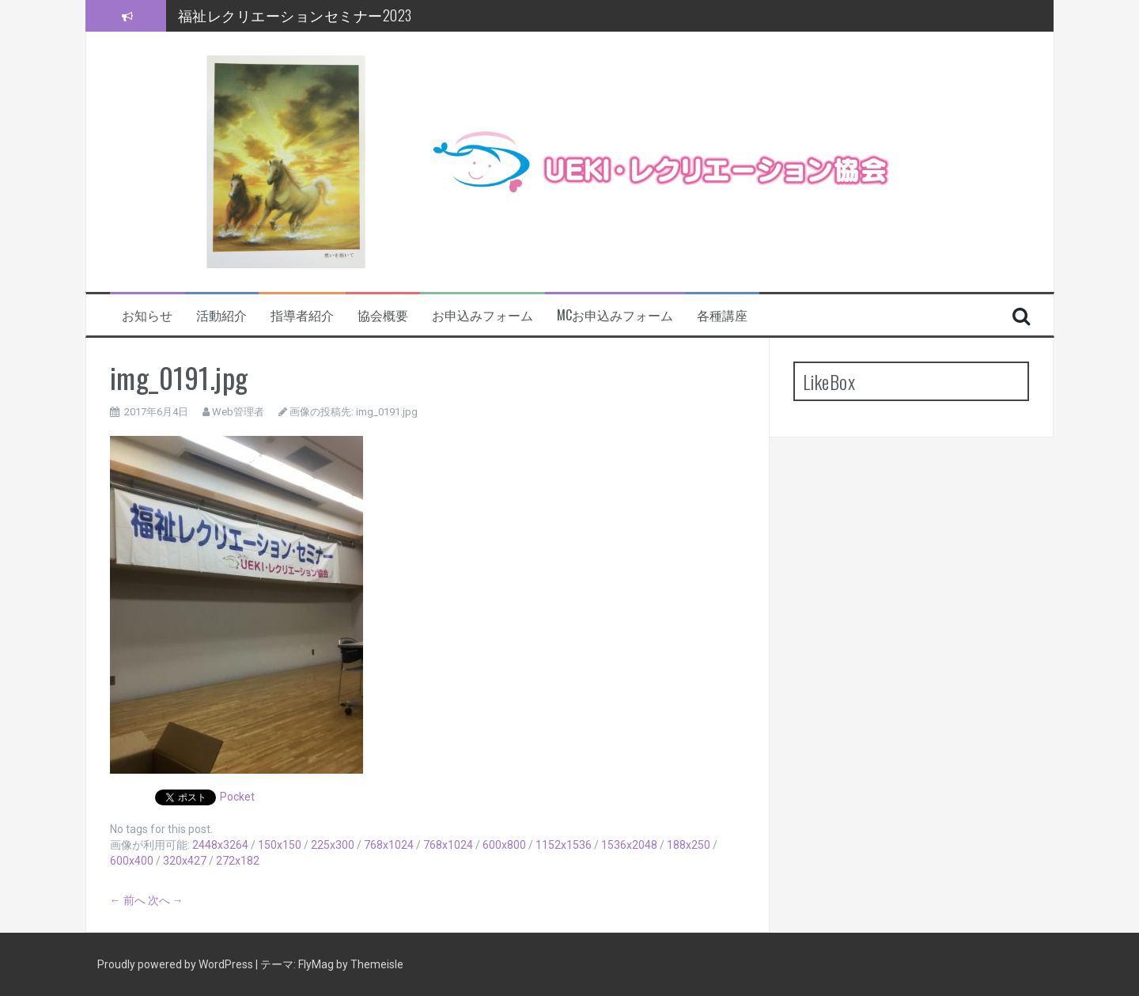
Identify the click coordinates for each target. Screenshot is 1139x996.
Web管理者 (238, 412)
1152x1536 (563, 845)
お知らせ (147, 315)
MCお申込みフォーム (615, 315)
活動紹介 (221, 315)
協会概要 (383, 315)
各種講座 (722, 315)
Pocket (237, 796)
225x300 (332, 845)
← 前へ (128, 900)
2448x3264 (220, 845)
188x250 (688, 845)
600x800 (504, 845)
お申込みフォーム (482, 315)
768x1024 (389, 845)
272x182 (237, 860)
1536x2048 (629, 845)
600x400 (131, 860)
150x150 (279, 845)
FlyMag (316, 964)
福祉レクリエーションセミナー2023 (295, 15)
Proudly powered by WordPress (176, 964)
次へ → (166, 900)
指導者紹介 (302, 315)
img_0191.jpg (387, 412)
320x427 (184, 860)
